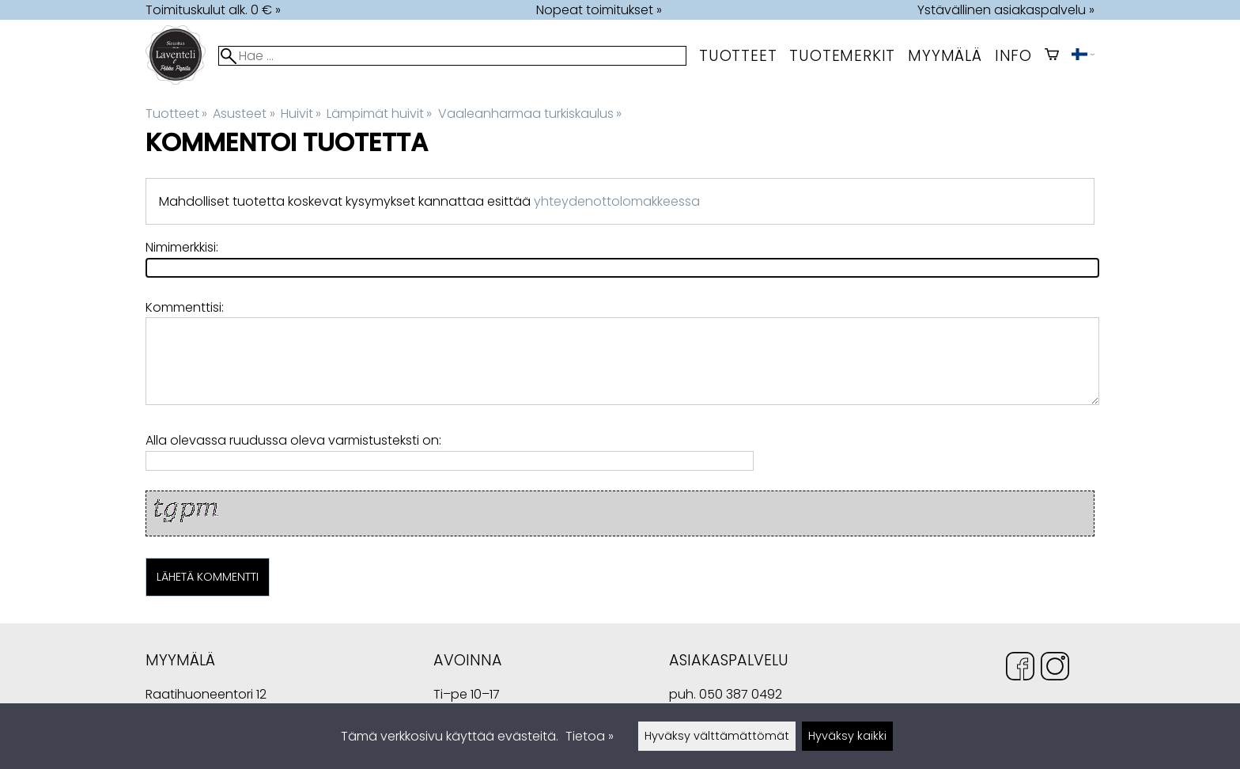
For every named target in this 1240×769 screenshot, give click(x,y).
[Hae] (452, 56)
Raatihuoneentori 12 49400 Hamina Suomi (206, 696)
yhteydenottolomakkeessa (617, 201)
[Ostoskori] (1052, 56)
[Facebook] (1020, 669)
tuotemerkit (842, 55)
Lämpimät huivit (379, 113)
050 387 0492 (740, 694)
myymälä (945, 55)
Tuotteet (738, 55)
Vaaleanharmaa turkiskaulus (530, 113)
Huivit (301, 113)
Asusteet (243, 113)
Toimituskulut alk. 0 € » (213, 10)
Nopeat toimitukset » (599, 10)
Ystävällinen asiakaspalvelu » (1005, 10)
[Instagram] (1055, 669)
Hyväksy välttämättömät (717, 736)
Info (1013, 55)
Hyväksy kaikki (847, 736)
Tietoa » (589, 736)
